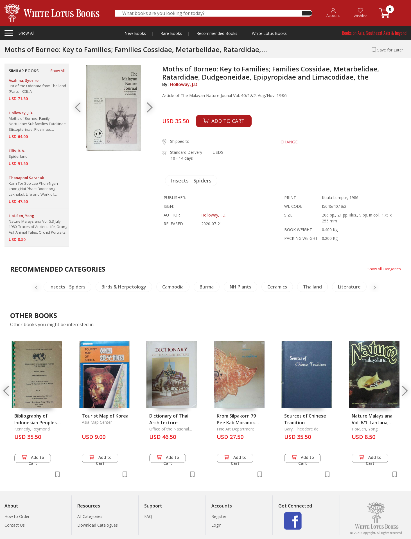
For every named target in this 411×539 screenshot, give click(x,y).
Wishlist (360, 13)
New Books (135, 33)
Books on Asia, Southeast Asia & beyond (374, 33)
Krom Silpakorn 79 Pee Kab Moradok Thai (236, 422)
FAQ (148, 516)
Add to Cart (32, 459)
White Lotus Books (269, 33)
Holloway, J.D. (184, 84)
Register (218, 516)
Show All (57, 70)
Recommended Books (217, 33)
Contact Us (14, 525)
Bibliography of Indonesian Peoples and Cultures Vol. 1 (35, 422)
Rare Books (171, 33)
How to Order (17, 516)
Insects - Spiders (191, 180)
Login (216, 525)
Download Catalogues (97, 525)
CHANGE (286, 142)
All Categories (89, 516)
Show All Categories (383, 268)
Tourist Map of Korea (105, 416)
